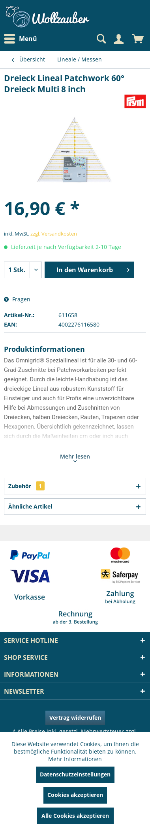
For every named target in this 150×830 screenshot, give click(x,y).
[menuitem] (22, 38)
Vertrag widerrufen (75, 717)
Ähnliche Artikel (30, 506)
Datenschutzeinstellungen (75, 774)
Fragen (17, 299)
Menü (20, 39)
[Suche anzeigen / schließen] (101, 39)
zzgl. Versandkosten (53, 233)
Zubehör (26, 486)
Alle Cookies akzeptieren (75, 815)
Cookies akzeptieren (75, 794)
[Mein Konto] (118, 39)
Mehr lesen (75, 457)
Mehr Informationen (75, 759)
